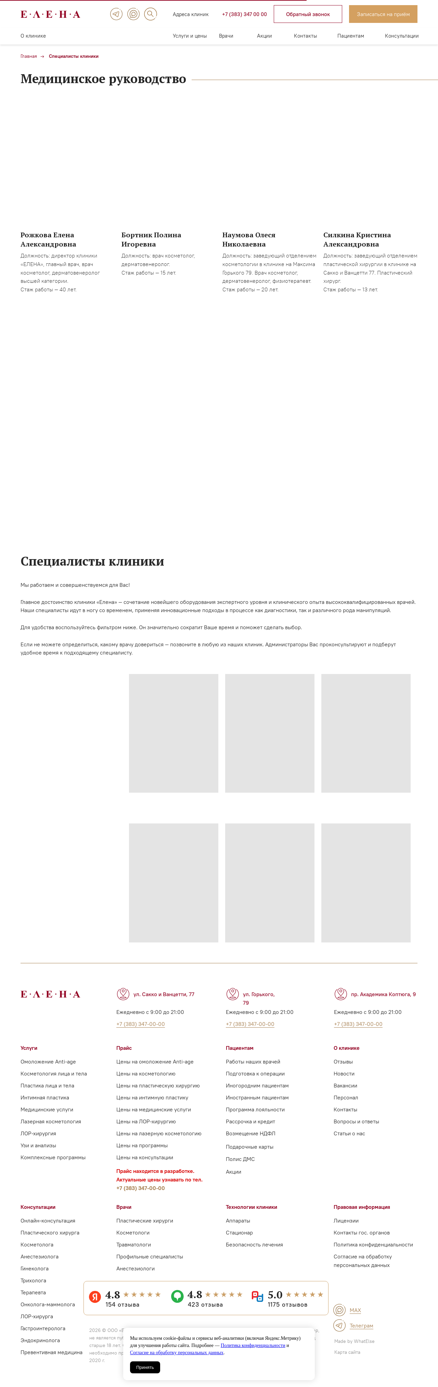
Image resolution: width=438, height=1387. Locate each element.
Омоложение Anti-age (48, 1061)
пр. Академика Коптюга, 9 (383, 994)
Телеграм (361, 1325)
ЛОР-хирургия (38, 1133)
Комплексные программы (53, 1157)
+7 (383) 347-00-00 (140, 1188)
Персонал (346, 1097)
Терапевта (33, 1292)
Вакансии (345, 1085)
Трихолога (33, 1280)
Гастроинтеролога (43, 1328)
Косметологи (133, 1232)
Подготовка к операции (255, 1073)
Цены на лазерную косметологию (159, 1133)
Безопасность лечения (254, 1244)
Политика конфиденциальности (253, 1345)
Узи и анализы (38, 1145)
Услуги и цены (190, 35)
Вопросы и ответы (356, 1121)
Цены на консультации (144, 1157)
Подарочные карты (249, 1146)
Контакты (305, 35)
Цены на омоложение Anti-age (155, 1061)
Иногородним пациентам (257, 1085)
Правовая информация (362, 1206)
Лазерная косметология (51, 1121)
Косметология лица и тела (54, 1073)
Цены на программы (142, 1145)
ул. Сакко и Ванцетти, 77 (163, 994)
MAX (355, 1310)
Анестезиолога (40, 1256)
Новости (344, 1073)
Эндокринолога (40, 1340)
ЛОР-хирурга (37, 1316)
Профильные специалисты (149, 1256)
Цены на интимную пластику (152, 1097)
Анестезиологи (135, 1268)
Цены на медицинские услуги (153, 1109)
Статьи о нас (349, 1133)
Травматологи (133, 1244)
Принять (145, 1367)
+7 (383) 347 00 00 (244, 14)
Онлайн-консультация (48, 1220)
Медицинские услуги (47, 1109)
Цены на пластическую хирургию (158, 1085)
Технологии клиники (251, 1206)
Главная (29, 56)
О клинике (33, 35)
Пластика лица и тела (47, 1085)
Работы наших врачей (253, 1061)
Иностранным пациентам (257, 1097)
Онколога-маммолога (48, 1304)
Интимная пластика (45, 1097)
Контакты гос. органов (362, 1232)
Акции (264, 35)
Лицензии (346, 1220)
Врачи (226, 35)
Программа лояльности (255, 1109)
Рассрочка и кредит (250, 1121)
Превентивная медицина (51, 1352)
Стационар (239, 1232)
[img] (116, 14)
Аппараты (238, 1220)
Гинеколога (35, 1268)
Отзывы (343, 1061)
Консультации (402, 35)
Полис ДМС (240, 1158)
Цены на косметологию (146, 1073)
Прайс (124, 1047)
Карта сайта (347, 1352)
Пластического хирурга (50, 1232)
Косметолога (37, 1244)
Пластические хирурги (144, 1220)
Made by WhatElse (354, 1341)
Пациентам (350, 35)
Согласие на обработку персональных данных (176, 1352)
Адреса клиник (191, 14)
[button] (308, 14)
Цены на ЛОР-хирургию (146, 1121)
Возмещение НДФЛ (250, 1133)
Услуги (29, 1047)
